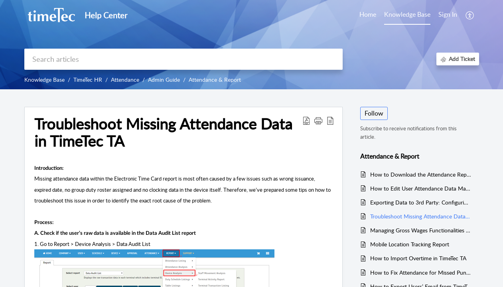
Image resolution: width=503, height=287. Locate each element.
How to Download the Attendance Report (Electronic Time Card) (420, 174)
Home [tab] (367, 14)
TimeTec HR (87, 79)
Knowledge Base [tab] (407, 14)
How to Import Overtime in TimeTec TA (418, 258)
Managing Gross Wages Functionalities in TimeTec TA (420, 230)
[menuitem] (447, 15)
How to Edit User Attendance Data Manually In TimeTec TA (420, 188)
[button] (470, 15)
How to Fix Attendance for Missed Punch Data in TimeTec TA (420, 272)
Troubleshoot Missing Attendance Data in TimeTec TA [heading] (163, 132)
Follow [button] (374, 113)
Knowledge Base (44, 79)
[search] (183, 59)
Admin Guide (164, 79)
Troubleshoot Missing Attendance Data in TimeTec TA (420, 216)
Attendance (125, 79)
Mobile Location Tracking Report (409, 244)
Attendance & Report (215, 79)
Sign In (447, 14)
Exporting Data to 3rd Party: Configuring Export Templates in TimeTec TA (420, 202)
